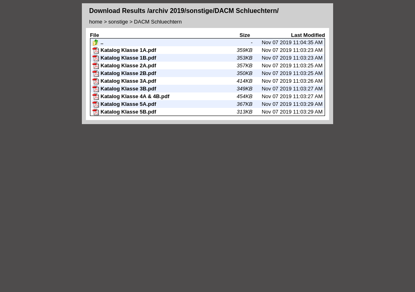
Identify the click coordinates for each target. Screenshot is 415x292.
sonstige (118, 22)
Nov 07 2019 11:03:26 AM (207, 81)
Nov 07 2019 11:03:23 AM (207, 50)
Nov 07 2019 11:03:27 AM (207, 89)
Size (245, 35)
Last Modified (308, 35)
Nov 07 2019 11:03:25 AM (207, 65)
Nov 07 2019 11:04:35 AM (207, 42)
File (94, 35)
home (96, 22)
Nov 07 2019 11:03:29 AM (207, 104)
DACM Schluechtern (158, 22)
